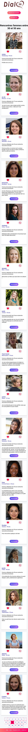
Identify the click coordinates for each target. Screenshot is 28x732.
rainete (4, 54)
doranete (4, 268)
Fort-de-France (6, 484)
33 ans (7, 270)
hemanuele (5, 182)
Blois (3, 270)
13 (21, 722)
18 (18, 725)
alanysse (4, 653)
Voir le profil (14, 70)
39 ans (8, 526)
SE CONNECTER (14, 17)
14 (25, 722)
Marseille (4, 141)
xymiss (4, 397)
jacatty (3, 568)
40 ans (8, 569)
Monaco (4, 98)
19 (21, 725)
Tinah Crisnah (5, 354)
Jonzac (4, 312)
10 (12, 722)
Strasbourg (5, 55)
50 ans (9, 441)
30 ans (12, 484)
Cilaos (3, 569)
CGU (10, 730)
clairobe (4, 439)
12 (18, 722)
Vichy (3, 227)
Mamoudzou (5, 355)
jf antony (4, 696)
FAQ (7, 730)
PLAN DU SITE (16, 730)
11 (15, 722)
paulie (3, 311)
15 (9, 725)
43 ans (10, 55)
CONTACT (24, 730)
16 (12, 725)
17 (15, 725)
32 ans (8, 398)
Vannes (4, 526)
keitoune (4, 611)
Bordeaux (4, 184)
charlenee (4, 225)
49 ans (8, 655)
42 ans (9, 184)
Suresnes (4, 441)
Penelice (4, 140)
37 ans (9, 98)
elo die (3, 97)
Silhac (3, 655)
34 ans (7, 227)
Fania (3, 482)
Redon (3, 398)
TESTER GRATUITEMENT (14, 12)
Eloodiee (4, 525)
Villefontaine (5, 612)
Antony (4, 698)
